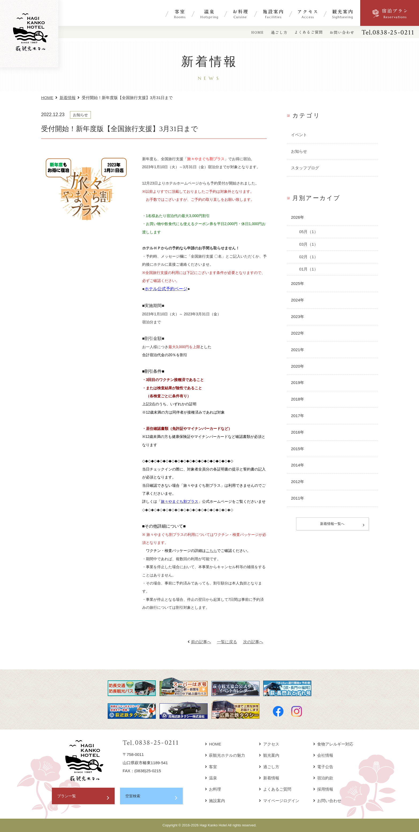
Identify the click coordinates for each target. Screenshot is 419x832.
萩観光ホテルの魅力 (225, 755)
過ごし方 (269, 766)
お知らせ (299, 151)
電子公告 (323, 766)
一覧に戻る (227, 641)
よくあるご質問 (275, 789)
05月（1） (308, 231)
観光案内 (269, 755)
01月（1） (308, 269)
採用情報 (323, 789)
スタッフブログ (305, 168)
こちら (211, 550)
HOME (47, 97)
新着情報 (68, 97)
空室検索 (133, 796)
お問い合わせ (327, 800)
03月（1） (308, 244)
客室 (211, 766)
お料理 (213, 789)
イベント (299, 134)
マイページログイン (279, 800)
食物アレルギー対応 (333, 744)
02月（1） (308, 256)
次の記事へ (253, 641)
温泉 (211, 778)
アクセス (269, 744)
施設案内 (215, 800)
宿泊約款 (323, 778)
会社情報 (323, 755)
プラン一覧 (67, 796)
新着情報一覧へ (332, 524)
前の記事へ (199, 641)
